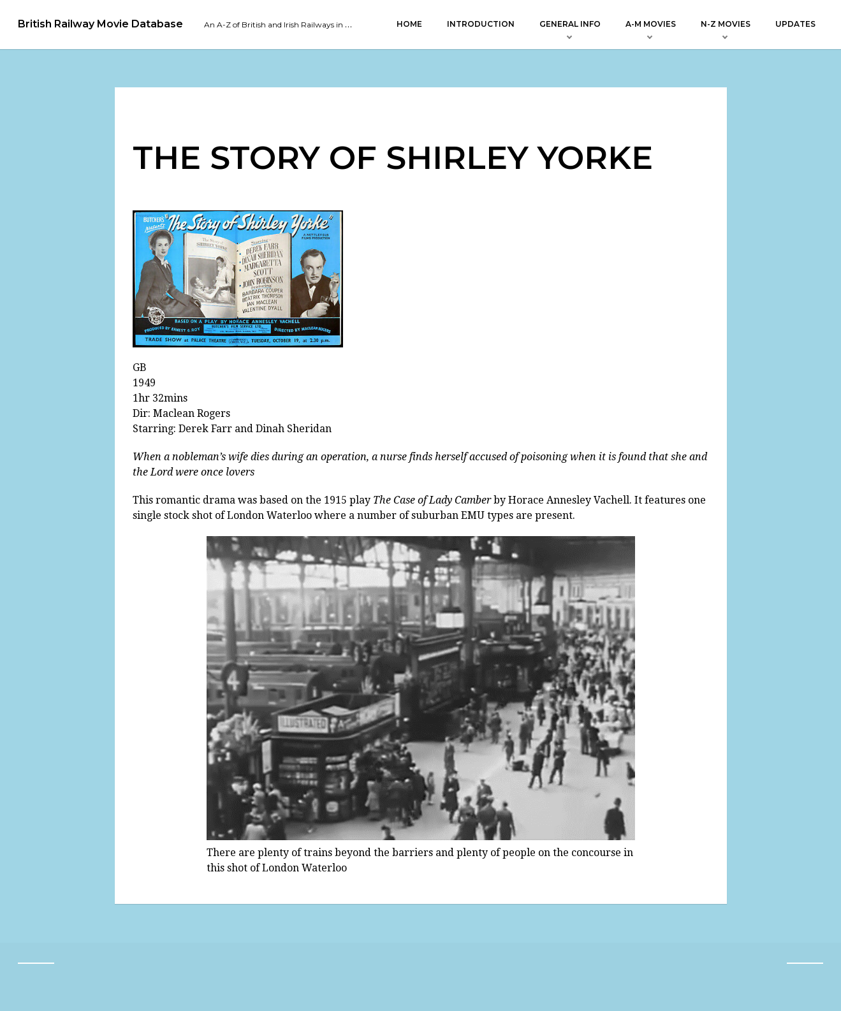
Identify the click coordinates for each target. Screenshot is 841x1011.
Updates (795, 24)
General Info (570, 24)
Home (409, 24)
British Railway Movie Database (100, 24)
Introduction (481, 24)
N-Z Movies (725, 24)
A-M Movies (650, 24)
